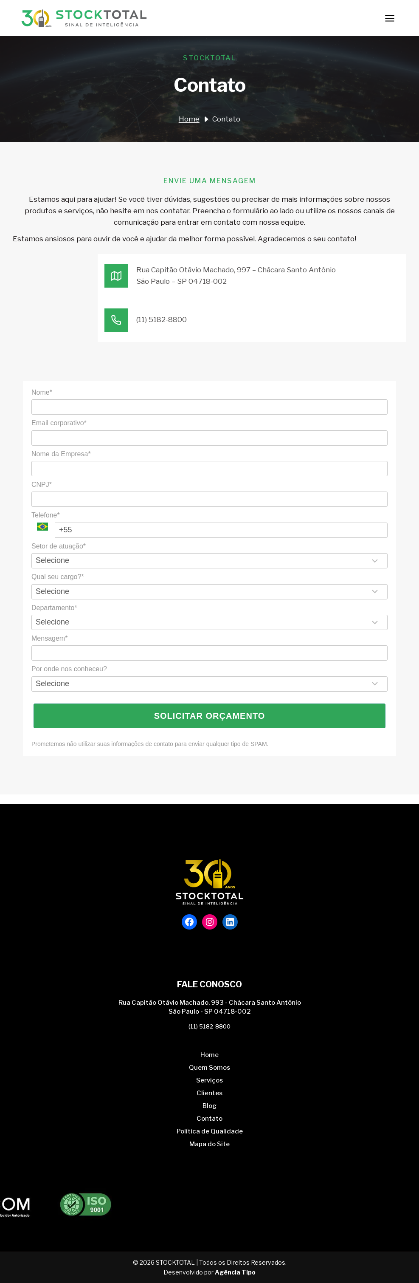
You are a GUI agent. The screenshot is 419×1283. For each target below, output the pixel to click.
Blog (209, 1106)
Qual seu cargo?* (57, 576)
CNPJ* (41, 484)
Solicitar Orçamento (209, 716)
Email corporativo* (59, 423)
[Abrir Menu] (389, 18)
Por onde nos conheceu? (69, 669)
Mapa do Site (209, 1144)
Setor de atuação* (58, 546)
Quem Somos (209, 1067)
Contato (209, 1118)
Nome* (41, 392)
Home (209, 1055)
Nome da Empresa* (61, 454)
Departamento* (54, 607)
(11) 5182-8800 (209, 1026)
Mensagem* (49, 638)
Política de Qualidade (210, 1131)
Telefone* (45, 515)
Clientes (209, 1093)
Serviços (209, 1080)
